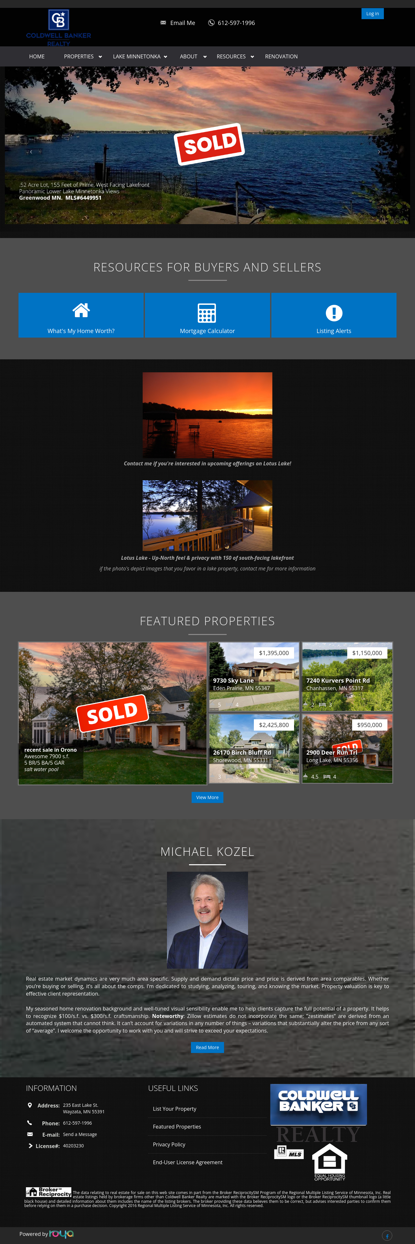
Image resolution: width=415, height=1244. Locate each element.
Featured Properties (177, 1126)
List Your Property (174, 1108)
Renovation (281, 56)
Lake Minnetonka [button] (136, 56)
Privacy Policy (169, 1144)
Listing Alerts (333, 331)
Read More (207, 1047)
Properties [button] (79, 56)
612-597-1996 (236, 23)
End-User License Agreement (188, 1162)
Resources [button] (231, 56)
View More (207, 797)
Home (37, 56)
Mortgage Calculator (207, 331)
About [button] (188, 56)
